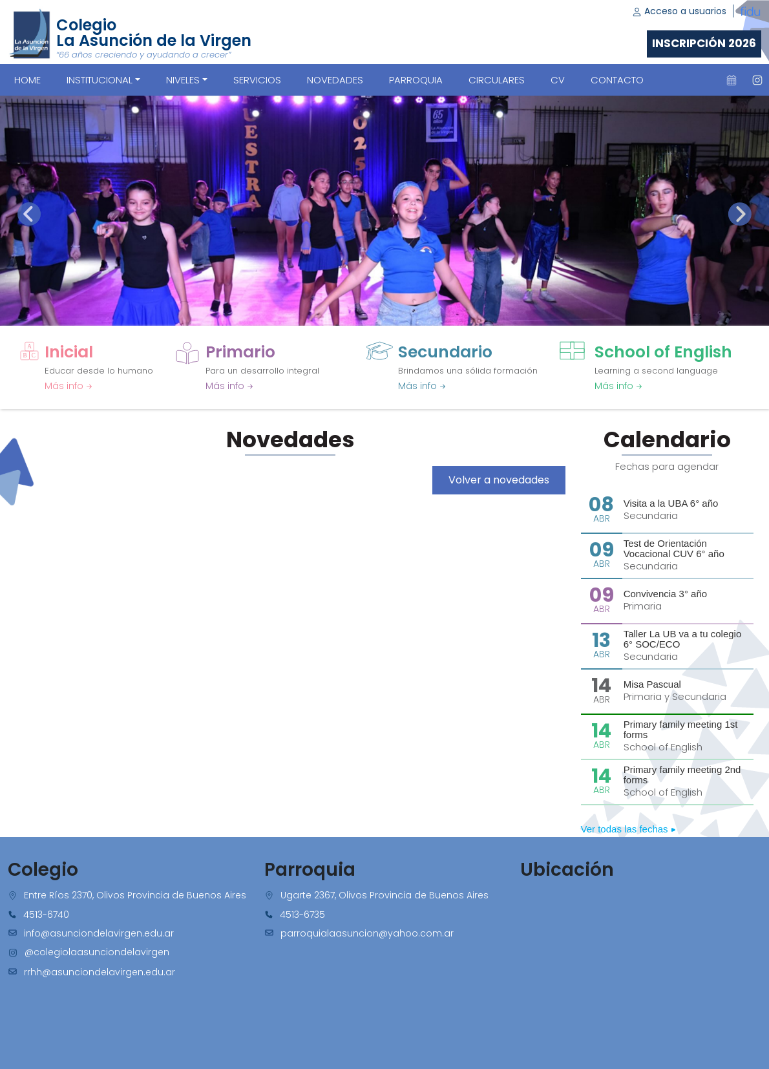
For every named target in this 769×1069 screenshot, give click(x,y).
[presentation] (29, 214)
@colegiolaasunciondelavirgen (97, 952)
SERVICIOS (257, 80)
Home (27, 80)
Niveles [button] (183, 80)
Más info (68, 385)
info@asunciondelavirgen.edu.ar (99, 933)
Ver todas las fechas (628, 828)
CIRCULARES (497, 80)
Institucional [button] (99, 80)
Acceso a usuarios (679, 11)
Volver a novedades (498, 479)
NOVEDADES (335, 80)
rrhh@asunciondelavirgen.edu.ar (99, 972)
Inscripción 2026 (704, 43)
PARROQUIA (416, 80)
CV (558, 80)
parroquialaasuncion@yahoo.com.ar (367, 933)
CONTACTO (617, 80)
